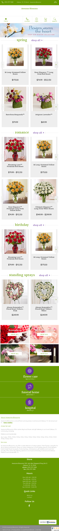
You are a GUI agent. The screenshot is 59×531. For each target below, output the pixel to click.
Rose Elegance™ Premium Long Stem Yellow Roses (15, 208)
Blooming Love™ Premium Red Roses (15, 165)
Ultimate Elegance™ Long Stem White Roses (44, 208)
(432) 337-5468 (8, 2)
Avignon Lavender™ (43, 115)
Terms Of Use (6, 529)
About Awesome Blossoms (10, 417)
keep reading (8, 422)
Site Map (38, 529)
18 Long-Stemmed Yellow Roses (15, 73)
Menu (6, 21)
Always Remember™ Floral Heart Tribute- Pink (15, 309)
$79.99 (15, 122)
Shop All (35, 40)
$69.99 (44, 122)
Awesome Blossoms (29, 9)
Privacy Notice (16, 529)
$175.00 (15, 80)
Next (56, 64)
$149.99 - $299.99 (44, 214)
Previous (2, 64)
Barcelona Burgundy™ (15, 115)
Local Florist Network (28, 529)
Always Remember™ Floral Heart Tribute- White (44, 309)
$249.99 (15, 315)
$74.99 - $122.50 (44, 80)
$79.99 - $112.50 (15, 172)
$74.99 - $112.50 (15, 214)
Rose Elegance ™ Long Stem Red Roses (44, 73)
